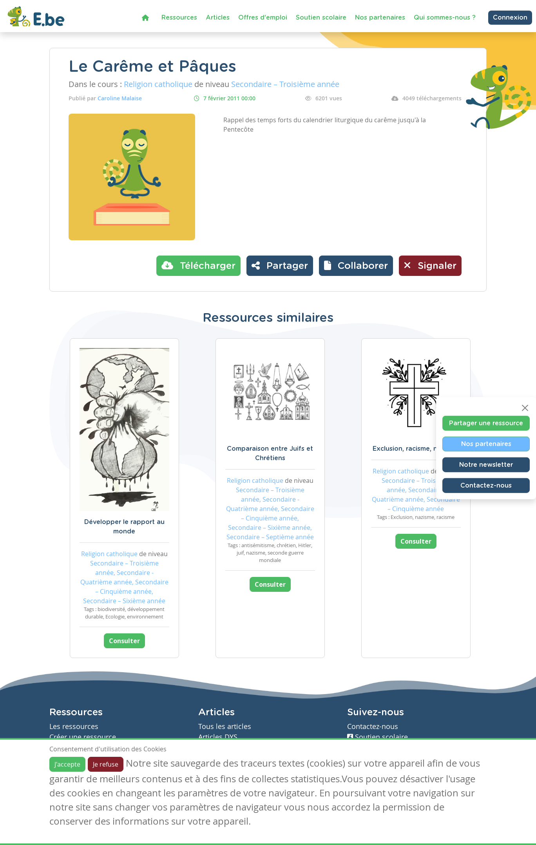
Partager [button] (280, 265)
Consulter (124, 640)
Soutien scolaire (321, 18)
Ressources (179, 18)
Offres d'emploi (262, 18)
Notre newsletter (486, 465)
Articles (218, 18)
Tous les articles (224, 726)
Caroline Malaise (120, 98)
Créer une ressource (82, 737)
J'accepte (67, 764)
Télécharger (198, 265)
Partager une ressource (486, 423)
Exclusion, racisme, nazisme (416, 449)
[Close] (525, 408)
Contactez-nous (486, 485)
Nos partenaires (380, 18)
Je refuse (105, 764)
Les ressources (73, 726)
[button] (356, 266)
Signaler (430, 265)
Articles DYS (217, 737)
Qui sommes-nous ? (445, 18)
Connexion (510, 18)
